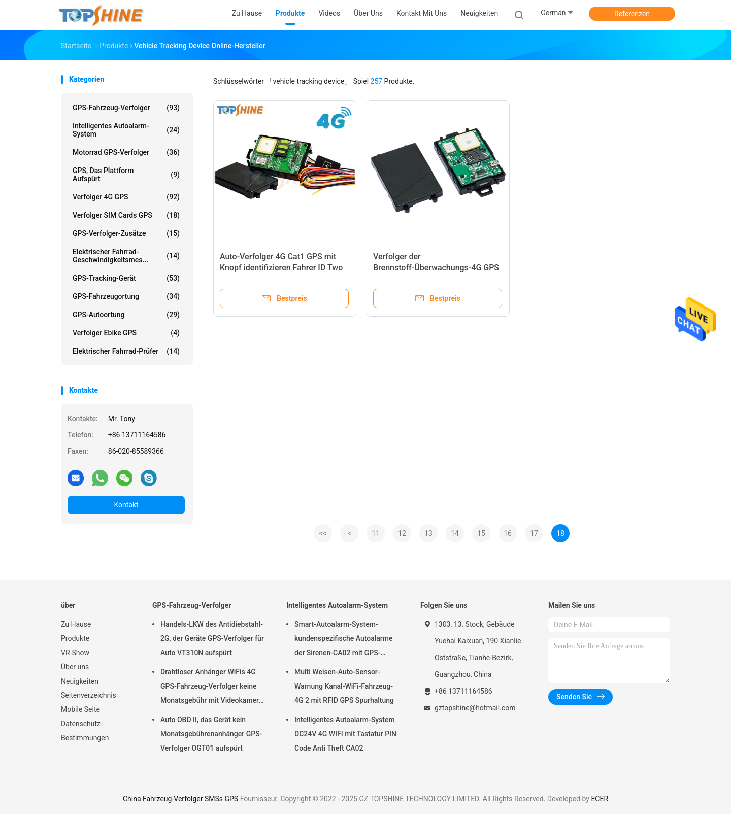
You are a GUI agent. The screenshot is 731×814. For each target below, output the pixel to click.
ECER (599, 799)
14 (455, 533)
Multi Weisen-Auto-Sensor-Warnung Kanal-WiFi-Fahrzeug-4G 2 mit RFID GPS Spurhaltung (344, 686)
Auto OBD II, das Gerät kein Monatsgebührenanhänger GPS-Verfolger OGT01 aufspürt (211, 734)
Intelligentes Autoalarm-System (126, 130)
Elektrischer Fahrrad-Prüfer (126, 351)
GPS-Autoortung (126, 315)
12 (402, 533)
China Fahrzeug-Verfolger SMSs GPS (180, 799)
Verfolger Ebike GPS (126, 333)
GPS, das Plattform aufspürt (126, 174)
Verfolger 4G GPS (126, 197)
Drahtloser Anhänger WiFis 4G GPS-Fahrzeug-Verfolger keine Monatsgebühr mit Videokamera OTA (211, 687)
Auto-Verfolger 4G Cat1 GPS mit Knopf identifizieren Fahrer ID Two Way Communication (281, 268)
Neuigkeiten (79, 681)
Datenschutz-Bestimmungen (85, 731)
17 (534, 533)
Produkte (75, 638)
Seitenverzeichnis (88, 695)
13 (428, 533)
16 (508, 533)
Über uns (75, 667)
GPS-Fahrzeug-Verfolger (126, 108)
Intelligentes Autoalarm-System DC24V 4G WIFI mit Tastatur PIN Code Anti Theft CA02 (345, 734)
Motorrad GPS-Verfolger (126, 152)
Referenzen (632, 14)
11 (376, 533)
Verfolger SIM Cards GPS (126, 215)
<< (322, 533)
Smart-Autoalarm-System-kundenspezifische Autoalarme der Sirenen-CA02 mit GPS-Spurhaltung (343, 640)
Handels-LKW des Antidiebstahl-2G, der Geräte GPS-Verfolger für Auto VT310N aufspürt (212, 638)
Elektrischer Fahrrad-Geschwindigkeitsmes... (126, 256)
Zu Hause (76, 624)
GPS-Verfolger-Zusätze (126, 233)
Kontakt (126, 505)
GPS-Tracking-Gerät (126, 278)
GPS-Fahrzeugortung (126, 296)
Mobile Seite (80, 709)
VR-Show (75, 653)
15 (481, 533)
